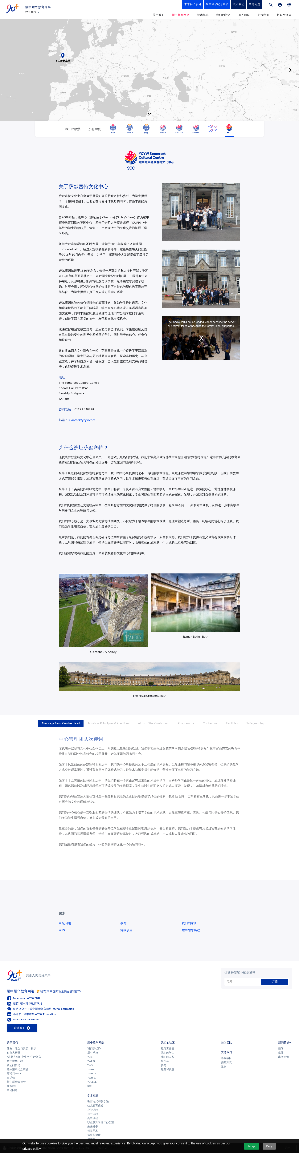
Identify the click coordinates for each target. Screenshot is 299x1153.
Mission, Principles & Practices (109, 723)
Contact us (210, 723)
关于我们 (159, 15)
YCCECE (92, 1081)
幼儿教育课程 (95, 1105)
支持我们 (263, 15)
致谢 (123, 923)
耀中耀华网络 (181, 15)
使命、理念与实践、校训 (21, 1048)
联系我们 (12, 1086)
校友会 (165, 1061)
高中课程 (92, 1118)
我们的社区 (223, 15)
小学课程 (92, 1109)
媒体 (281, 1052)
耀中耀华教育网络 (38, 7)
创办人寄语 (13, 1052)
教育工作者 (167, 1048)
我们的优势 (13, 1065)
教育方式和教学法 (98, 1101)
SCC (89, 1086)
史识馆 (11, 1077)
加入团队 (244, 15)
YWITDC (92, 1073)
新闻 (281, 1048)
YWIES (91, 1061)
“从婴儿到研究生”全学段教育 (24, 1057)
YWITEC (91, 1077)
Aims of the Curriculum (154, 723)
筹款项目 (126, 930)
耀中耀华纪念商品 (17, 1069)
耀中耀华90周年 (16, 1081)
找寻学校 (30, 12)
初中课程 (92, 1114)
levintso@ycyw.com (81, 420)
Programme (186, 723)
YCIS (62, 930)
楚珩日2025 (14, 1073)
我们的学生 (167, 1052)
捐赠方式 (226, 1062)
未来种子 (92, 1126)
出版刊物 (283, 1057)
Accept (251, 1146)
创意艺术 (92, 1130)
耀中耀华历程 (191, 930)
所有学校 (92, 1052)
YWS (90, 1065)
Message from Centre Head (61, 723)
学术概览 (203, 15)
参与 (163, 1065)
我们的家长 (189, 923)
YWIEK (91, 1069)
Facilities (232, 723)
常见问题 (65, 923)
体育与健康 (94, 1135)
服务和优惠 (167, 1069)
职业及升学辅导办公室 (101, 1122)
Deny (269, 1146)
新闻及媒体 (284, 15)
